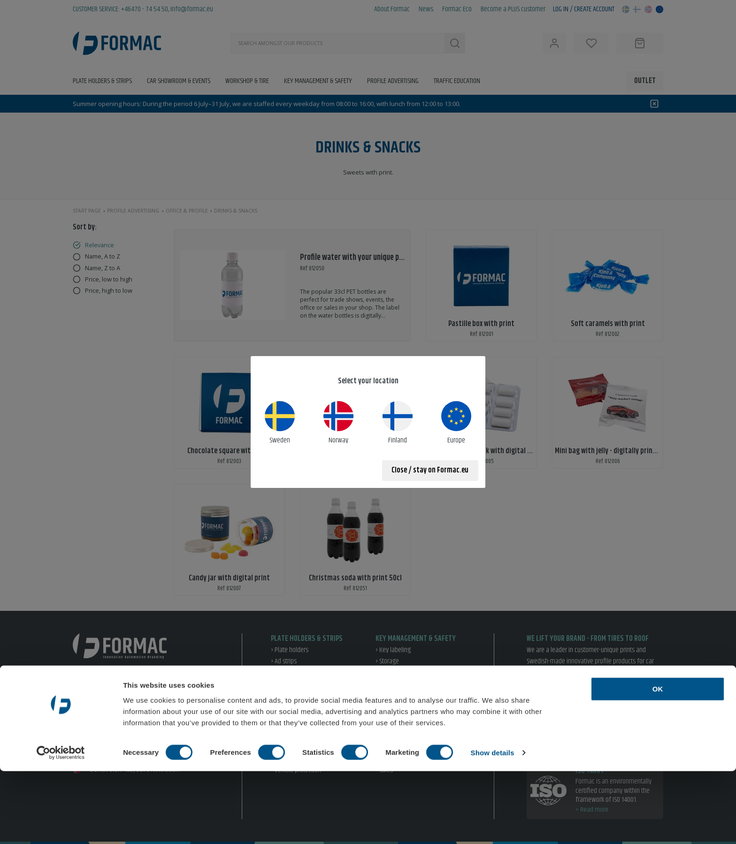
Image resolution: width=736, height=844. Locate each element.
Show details (492, 825)
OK (657, 762)
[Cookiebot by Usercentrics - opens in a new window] (61, 826)
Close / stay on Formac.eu (429, 470)
